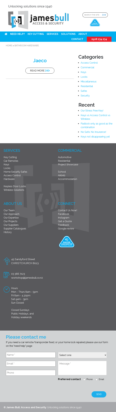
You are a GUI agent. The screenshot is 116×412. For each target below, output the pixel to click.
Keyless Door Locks (15, 186)
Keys (83, 72)
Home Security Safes (15, 171)
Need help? (17, 34)
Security (85, 95)
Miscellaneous (89, 81)
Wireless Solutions (14, 190)
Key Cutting (36, 34)
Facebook (63, 214)
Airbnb (61, 175)
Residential (87, 86)
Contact (77, 39)
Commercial (87, 67)
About (82, 34)
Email (101, 379)
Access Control (89, 62)
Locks (84, 76)
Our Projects (10, 221)
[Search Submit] (105, 14)
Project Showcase (68, 164)
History (8, 232)
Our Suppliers (11, 224)
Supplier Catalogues (15, 228)
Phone (89, 379)
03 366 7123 (18, 273)
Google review (66, 228)
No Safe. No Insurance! (93, 132)
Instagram (63, 217)
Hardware (9, 179)
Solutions (68, 34)
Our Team (9, 210)
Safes (84, 90)
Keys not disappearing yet (95, 136)
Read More (40, 70)
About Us (13, 203)
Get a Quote (65, 221)
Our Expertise (11, 217)
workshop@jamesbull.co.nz (27, 277)
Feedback (63, 224)
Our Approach (11, 214)
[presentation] (29, 385)
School (62, 171)
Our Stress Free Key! (92, 110)
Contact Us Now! (67, 210)
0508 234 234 (99, 39)
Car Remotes (11, 160)
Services (52, 34)
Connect (67, 203)
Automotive (64, 157)
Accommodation (67, 179)
